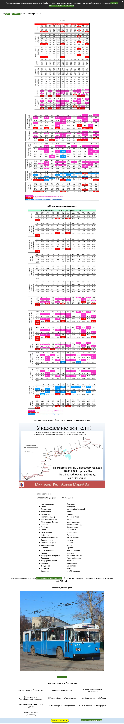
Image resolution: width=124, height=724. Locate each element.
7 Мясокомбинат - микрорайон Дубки (31, 706)
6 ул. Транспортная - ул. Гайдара (93, 698)
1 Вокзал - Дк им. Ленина (62, 690)
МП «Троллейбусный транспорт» (49, 578)
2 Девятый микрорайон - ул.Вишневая (93, 690)
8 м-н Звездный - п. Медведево (62, 706)
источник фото (62, 677)
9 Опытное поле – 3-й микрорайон (93, 706)
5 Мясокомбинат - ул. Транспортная (62, 698)
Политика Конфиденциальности (91, 720)
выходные (16, 14)
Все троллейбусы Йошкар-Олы (31, 690)
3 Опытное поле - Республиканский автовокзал (31, 698)
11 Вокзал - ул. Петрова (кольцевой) (30, 714)
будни (7, 14)
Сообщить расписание (59, 720)
